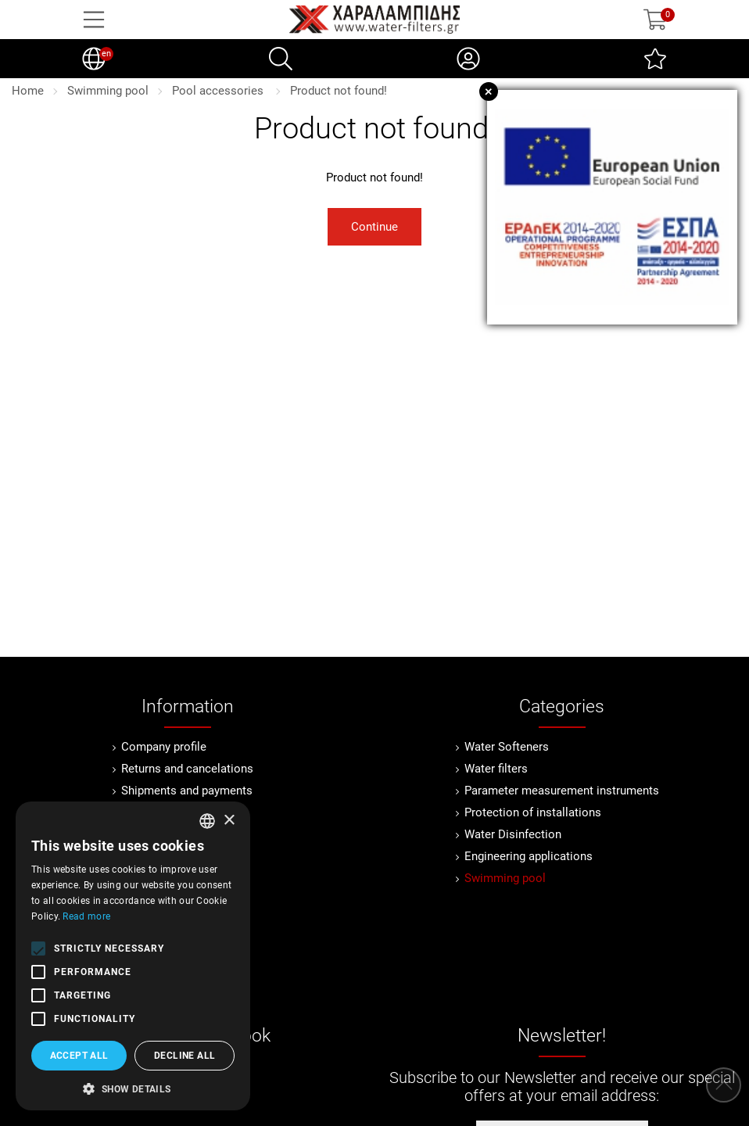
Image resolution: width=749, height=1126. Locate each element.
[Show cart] (655, 19)
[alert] (133, 955)
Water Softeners (506, 747)
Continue (374, 227)
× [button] (229, 821)
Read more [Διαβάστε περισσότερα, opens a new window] (86, 916)
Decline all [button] (184, 1055)
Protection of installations (532, 812)
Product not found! (338, 91)
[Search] (280, 58)
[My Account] (468, 58)
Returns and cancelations (187, 769)
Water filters (496, 769)
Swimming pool (108, 91)
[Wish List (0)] (655, 58)
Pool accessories (219, 91)
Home (28, 91)
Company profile (163, 747)
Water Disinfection (512, 834)
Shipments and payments (187, 791)
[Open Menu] (93, 19)
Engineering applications (528, 856)
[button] (133, 1088)
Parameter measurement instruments (561, 791)
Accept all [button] (79, 1055)
